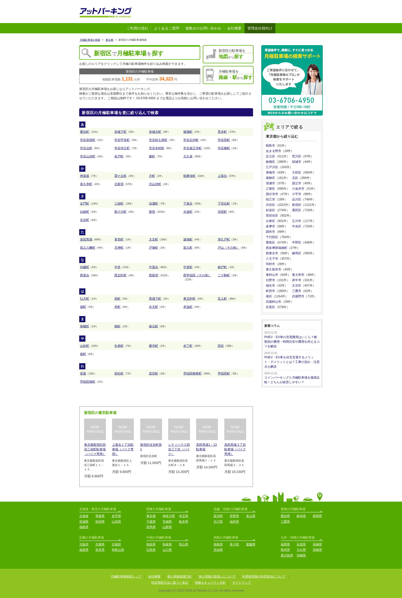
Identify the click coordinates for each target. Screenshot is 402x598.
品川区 (296, 199)
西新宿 (153, 275)
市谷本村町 (156, 148)
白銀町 (84, 212)
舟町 (117, 307)
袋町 (83, 307)
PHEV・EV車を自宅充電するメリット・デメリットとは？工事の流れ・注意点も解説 (292, 362)
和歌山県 (118, 550)
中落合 (153, 267)
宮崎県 (317, 550)
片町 (152, 176)
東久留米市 (273, 269)
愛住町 (84, 132)
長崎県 (317, 544)
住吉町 (84, 220)
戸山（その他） (228, 247)
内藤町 (84, 267)
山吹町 (84, 346)
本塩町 (188, 307)
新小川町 (120, 212)
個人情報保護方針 (179, 576)
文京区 (296, 285)
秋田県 (100, 521)
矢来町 (119, 346)
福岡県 (285, 544)
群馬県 (151, 527)
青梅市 (270, 172)
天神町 (119, 247)
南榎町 (84, 326)
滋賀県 (83, 550)
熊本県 (285, 550)
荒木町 (222, 132)
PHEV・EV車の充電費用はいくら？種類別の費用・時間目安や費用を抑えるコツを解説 (292, 341)
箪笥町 (119, 239)
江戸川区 (272, 167)
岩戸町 (119, 156)
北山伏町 (155, 184)
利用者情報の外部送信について (263, 576)
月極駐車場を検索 (90, 39)
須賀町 (222, 212)
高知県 (218, 550)
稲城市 (296, 162)
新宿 (152, 212)
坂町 (83, 354)
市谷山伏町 (87, 156)
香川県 (234, 544)
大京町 (153, 239)
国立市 (296, 183)
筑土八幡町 (87, 247)
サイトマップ (241, 582)
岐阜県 (301, 516)
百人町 (222, 298)
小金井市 (298, 188)
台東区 (270, 221)
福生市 (270, 285)
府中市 (296, 280)
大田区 (296, 172)
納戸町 (222, 267)
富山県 (250, 516)
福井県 (234, 521)
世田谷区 (272, 215)
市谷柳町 (224, 148)
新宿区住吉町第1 (151, 447)
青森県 (100, 516)
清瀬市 (270, 183)
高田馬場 (86, 239)
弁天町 (153, 307)
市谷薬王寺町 (192, 148)
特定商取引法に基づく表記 (169, 582)
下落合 (188, 203)
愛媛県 (250, 544)
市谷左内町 (191, 140)
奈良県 (100, 550)
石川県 (218, 521)
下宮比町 (224, 203)
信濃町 (153, 203)
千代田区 (272, 237)
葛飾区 (270, 178)
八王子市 (272, 258)
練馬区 (296, 253)
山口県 (167, 550)
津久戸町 (224, 239)
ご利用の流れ (137, 28)
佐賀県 (301, 544)
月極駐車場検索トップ (126, 576)
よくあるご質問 (166, 28)
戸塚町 (153, 247)
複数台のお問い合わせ (203, 28)
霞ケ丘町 (120, 176)
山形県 (116, 521)
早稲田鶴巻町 (192, 373)
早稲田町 (224, 373)
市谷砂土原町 (158, 140)
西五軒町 (120, 275)
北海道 (83, 516)
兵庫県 (100, 544)
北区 (295, 178)
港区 (269, 296)
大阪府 (83, 544)
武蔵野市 (298, 296)
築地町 (188, 239)
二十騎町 (224, 275)
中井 (117, 267)
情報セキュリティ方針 (210, 582)
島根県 (167, 544)
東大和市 (298, 275)
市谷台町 (86, 148)
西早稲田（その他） (197, 275)
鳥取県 (151, 544)
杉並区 (270, 210)
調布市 (270, 232)
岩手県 (116, 516)
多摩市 (270, 226)
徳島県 (218, 544)
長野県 (234, 516)
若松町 (119, 373)
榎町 (152, 156)
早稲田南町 (87, 381)
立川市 (296, 221)
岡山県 (183, 544)
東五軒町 (189, 298)
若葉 (83, 373)
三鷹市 (296, 291)
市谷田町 (224, 140)
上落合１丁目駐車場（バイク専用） (123, 449)
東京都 (109, 39)
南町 (117, 326)
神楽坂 (84, 176)
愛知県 (285, 516)
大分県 (301, 550)
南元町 (153, 326)
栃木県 (183, 521)
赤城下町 (120, 132)
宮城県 (83, 521)
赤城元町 (155, 132)
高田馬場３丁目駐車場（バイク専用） (235, 449)
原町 (117, 298)
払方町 (84, 298)
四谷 (221, 346)
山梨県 (167, 527)
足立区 (270, 156)
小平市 (296, 194)
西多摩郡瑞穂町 (276, 248)
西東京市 (272, 253)
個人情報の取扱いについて (217, 576)
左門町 (84, 203)
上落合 (222, 176)
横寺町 (153, 346)
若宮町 (153, 373)
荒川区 (296, 156)
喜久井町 (86, 184)
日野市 (270, 280)
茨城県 (167, 521)
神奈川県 (169, 516)
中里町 (188, 267)
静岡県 (317, 516)
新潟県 (218, 516)
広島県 (151, 550)
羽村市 (270, 264)
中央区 (296, 226)
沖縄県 (301, 555)
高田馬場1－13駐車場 (206, 447)
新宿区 (296, 205)
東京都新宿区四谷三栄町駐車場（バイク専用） (95, 449)
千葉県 (151, 521)
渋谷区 (270, 205)
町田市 (270, 291)
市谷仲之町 (122, 148)
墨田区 (296, 210)
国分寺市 (272, 194)
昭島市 (270, 145)
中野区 (296, 242)
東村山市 (272, 275)
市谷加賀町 (87, 140)
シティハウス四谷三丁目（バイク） (179, 449)
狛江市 (270, 199)
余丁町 (188, 346)
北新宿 (119, 184)
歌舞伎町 (189, 176)
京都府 (116, 544)
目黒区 (270, 307)
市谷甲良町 (122, 140)
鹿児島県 (287, 555)
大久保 (188, 156)
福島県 (83, 527)
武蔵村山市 (273, 301)
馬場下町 (155, 298)
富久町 (188, 247)
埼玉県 (183, 516)
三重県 (285, 521)
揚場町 (188, 132)
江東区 (270, 188)
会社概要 (234, 28)
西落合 (84, 275)
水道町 (188, 212)
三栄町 (119, 203)
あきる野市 (273, 151)
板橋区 (270, 162)
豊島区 (270, 242)
